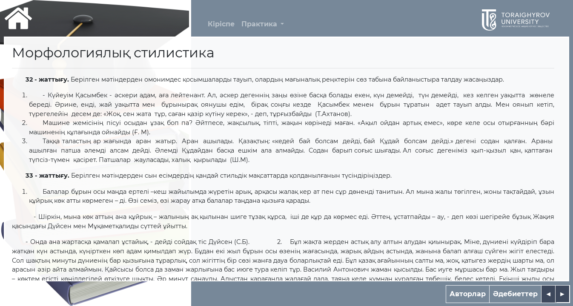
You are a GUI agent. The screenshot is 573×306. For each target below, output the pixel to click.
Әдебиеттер (515, 294)
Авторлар (468, 294)
